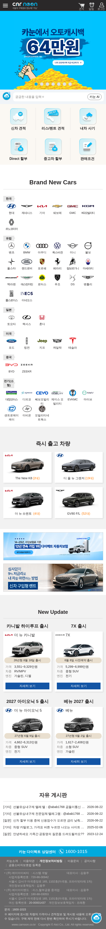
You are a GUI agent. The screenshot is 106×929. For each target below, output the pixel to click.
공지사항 (90, 861)
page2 (41, 84)
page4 (53, 84)
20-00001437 (37, 902)
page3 (47, 84)
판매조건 (87, 159)
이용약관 (29, 861)
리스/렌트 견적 (53, 128)
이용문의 (73, 861)
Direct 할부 (18, 159)
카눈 (25, 5)
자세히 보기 (27, 686)
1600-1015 (76, 851)
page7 (70, 84)
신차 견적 (18, 128)
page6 (64, 84)
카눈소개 (12, 861)
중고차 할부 (53, 159)
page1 (36, 84)
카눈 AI (94, 97)
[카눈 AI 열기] (95, 918)
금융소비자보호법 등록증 (25, 865)
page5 (59, 84)
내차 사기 (87, 128)
